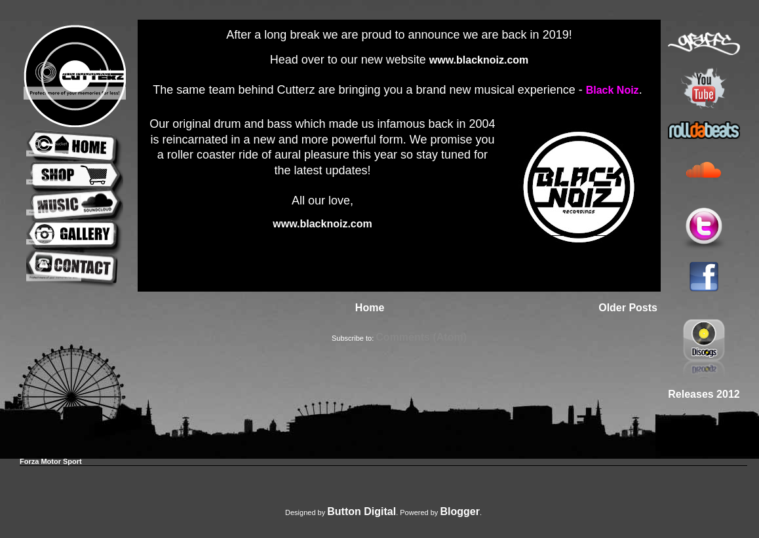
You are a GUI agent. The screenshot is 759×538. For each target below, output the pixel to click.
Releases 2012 (703, 394)
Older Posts (627, 307)
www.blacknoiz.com (478, 60)
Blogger (459, 511)
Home (369, 307)
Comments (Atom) (421, 337)
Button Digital (361, 511)
